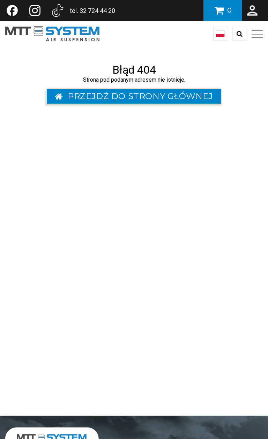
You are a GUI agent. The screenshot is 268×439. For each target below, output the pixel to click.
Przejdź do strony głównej (134, 96)
